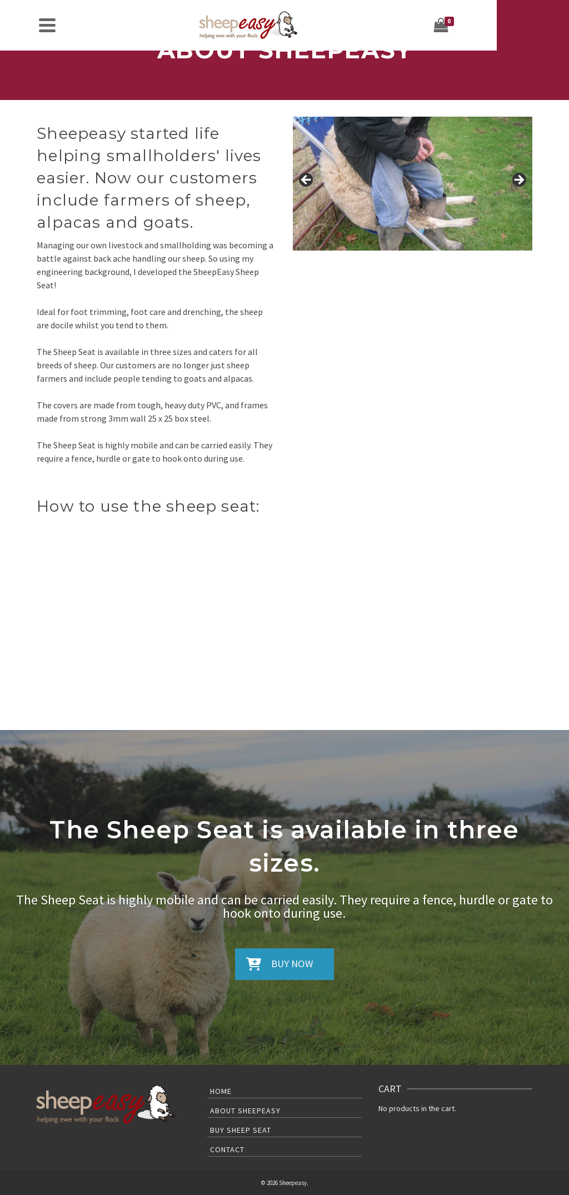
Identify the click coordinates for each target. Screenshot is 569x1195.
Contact (227, 1149)
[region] (412, 184)
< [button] (306, 180)
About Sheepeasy (245, 1111)
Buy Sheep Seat (240, 1130)
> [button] (518, 180)
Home (221, 1091)
